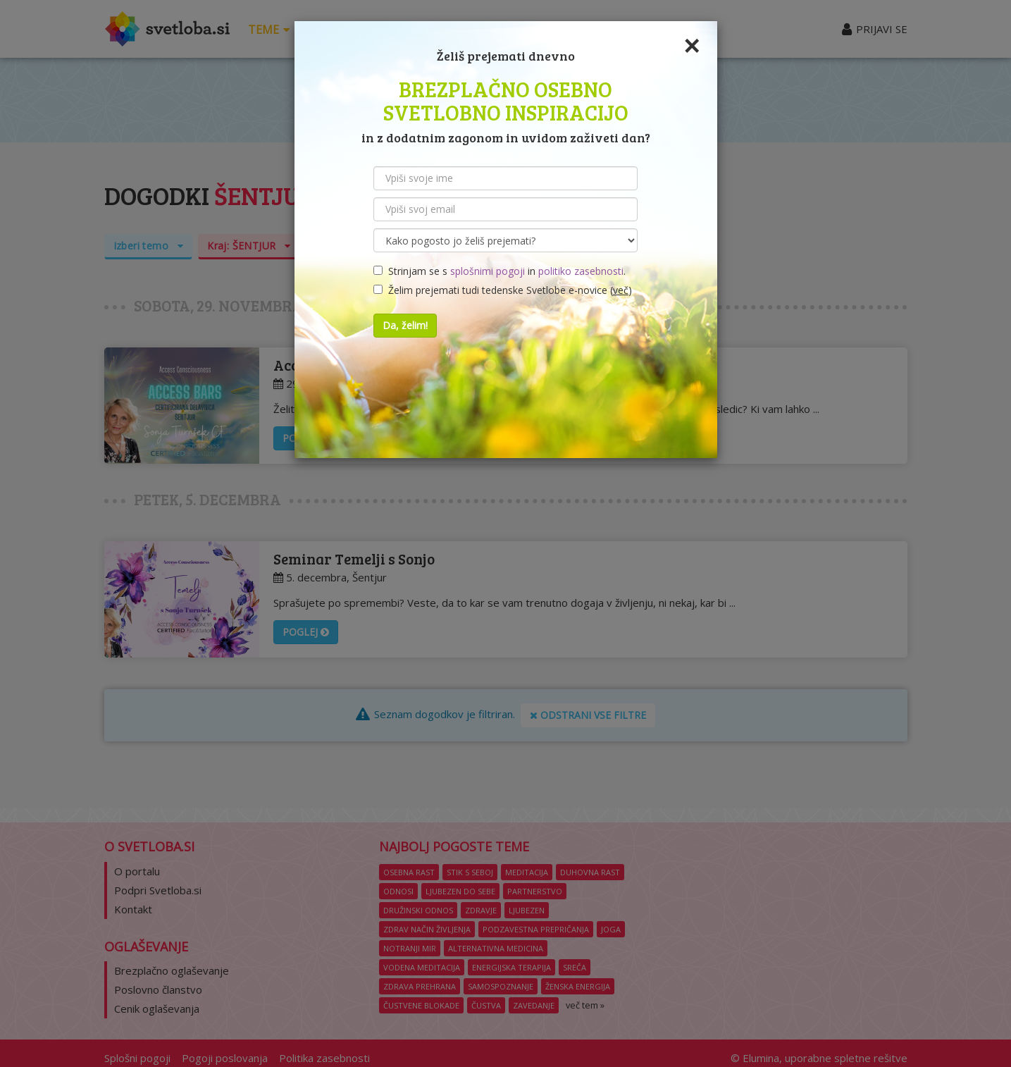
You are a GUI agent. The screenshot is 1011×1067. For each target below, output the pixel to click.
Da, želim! (405, 325)
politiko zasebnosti (581, 271)
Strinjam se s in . (499, 271)
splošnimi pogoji (487, 271)
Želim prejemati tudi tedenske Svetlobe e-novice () (502, 290)
